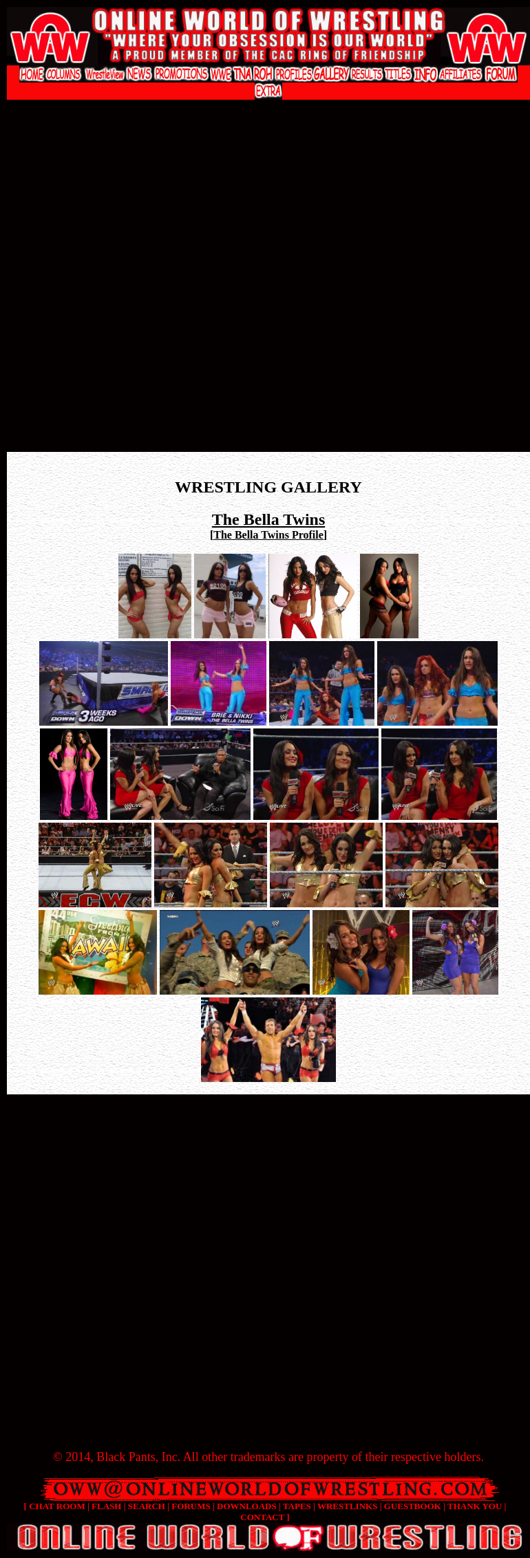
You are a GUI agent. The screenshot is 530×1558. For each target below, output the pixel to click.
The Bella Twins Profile (268, 535)
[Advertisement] (154, 285)
